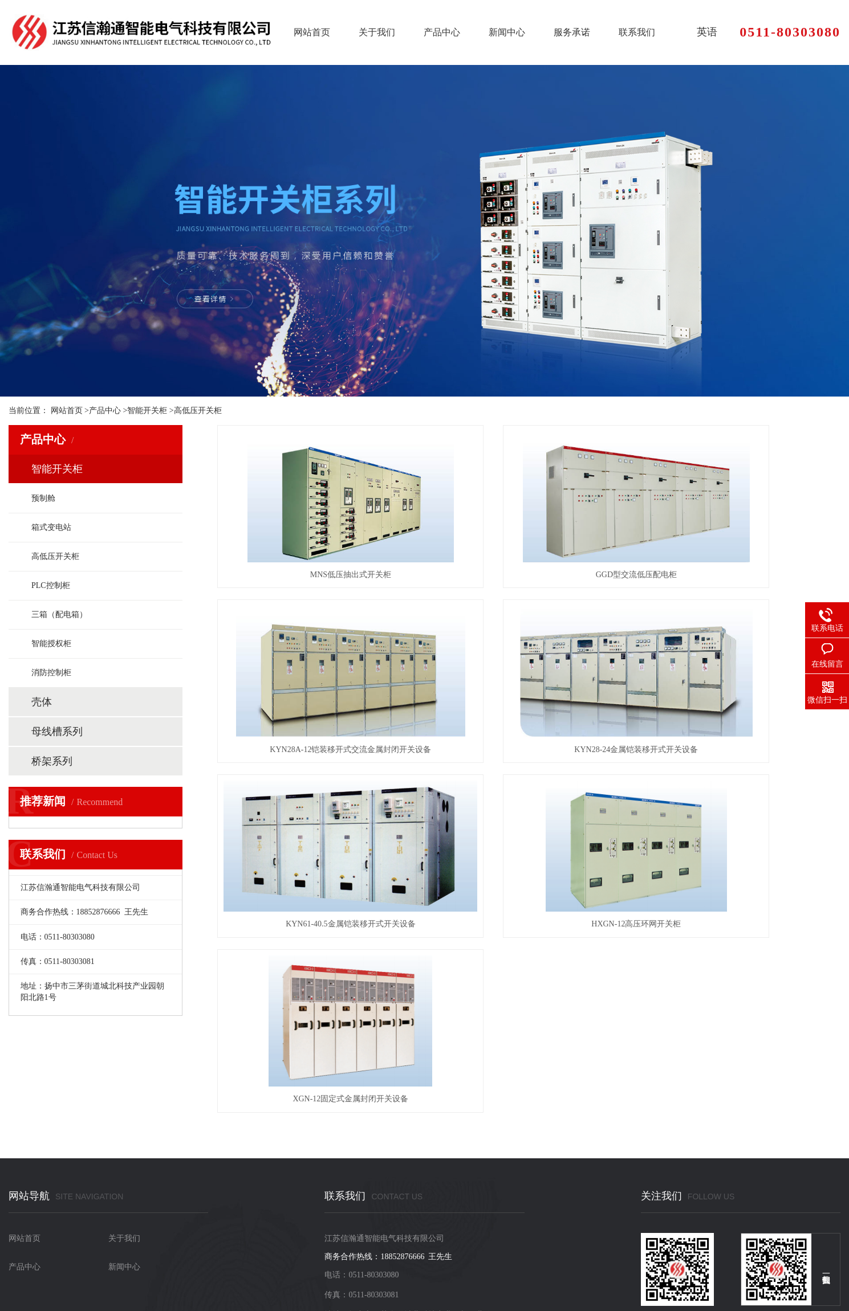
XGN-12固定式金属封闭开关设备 (315, 924)
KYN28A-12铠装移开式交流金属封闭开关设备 (742, 574)
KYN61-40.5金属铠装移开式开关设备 (529, 749)
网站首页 (312, 32)
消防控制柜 (51, 672)
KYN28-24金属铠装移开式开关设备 (315, 749)
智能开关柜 (147, 410)
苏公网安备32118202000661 (177, 1279)
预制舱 (43, 498)
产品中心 (442, 32)
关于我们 (377, 32)
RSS (46, 1290)
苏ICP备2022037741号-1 (71, 1279)
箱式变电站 (51, 527)
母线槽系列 (57, 731)
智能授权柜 (51, 643)
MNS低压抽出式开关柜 (314, 574)
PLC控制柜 (50, 585)
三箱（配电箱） (59, 614)
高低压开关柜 (198, 410)
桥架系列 (51, 761)
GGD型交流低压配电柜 (528, 574)
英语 (707, 32)
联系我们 (637, 32)
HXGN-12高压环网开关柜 (742, 749)
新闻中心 (507, 32)
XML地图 (283, 1279)
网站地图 (248, 1279)
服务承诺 (572, 32)
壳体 (41, 702)
